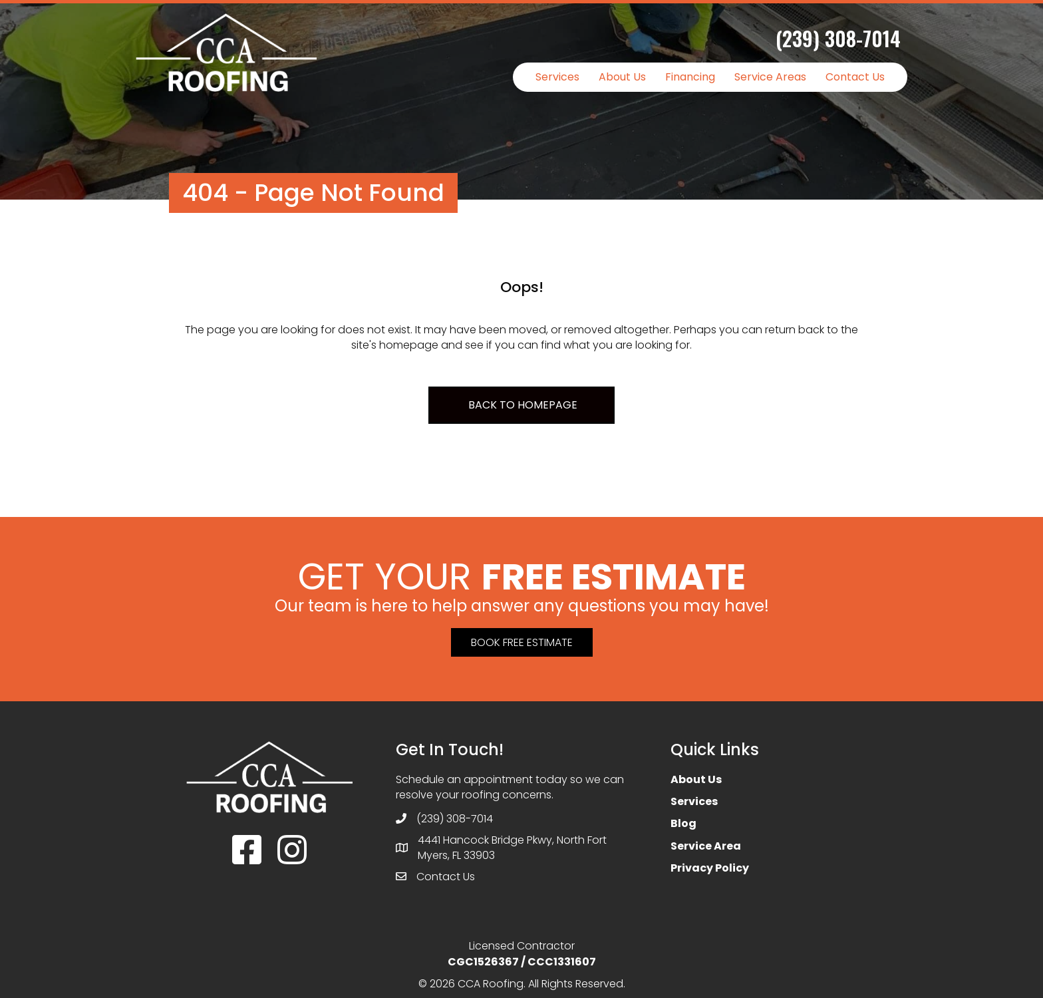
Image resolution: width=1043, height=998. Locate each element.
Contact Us (855, 76)
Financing (690, 76)
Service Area (705, 846)
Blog (683, 823)
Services (557, 76)
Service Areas (770, 76)
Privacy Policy (709, 868)
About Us (622, 76)
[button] (522, 642)
